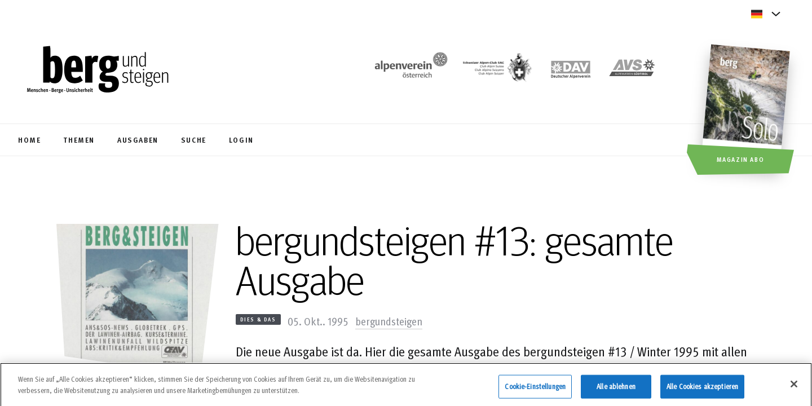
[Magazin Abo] (747, 111)
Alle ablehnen (616, 389)
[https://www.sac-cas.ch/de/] (496, 70)
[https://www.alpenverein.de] (571, 70)
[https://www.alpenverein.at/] (409, 70)
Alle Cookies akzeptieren (702, 389)
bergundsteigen (388, 320)
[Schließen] (794, 388)
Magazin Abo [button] (741, 159)
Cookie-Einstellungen (535, 389)
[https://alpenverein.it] (632, 70)
